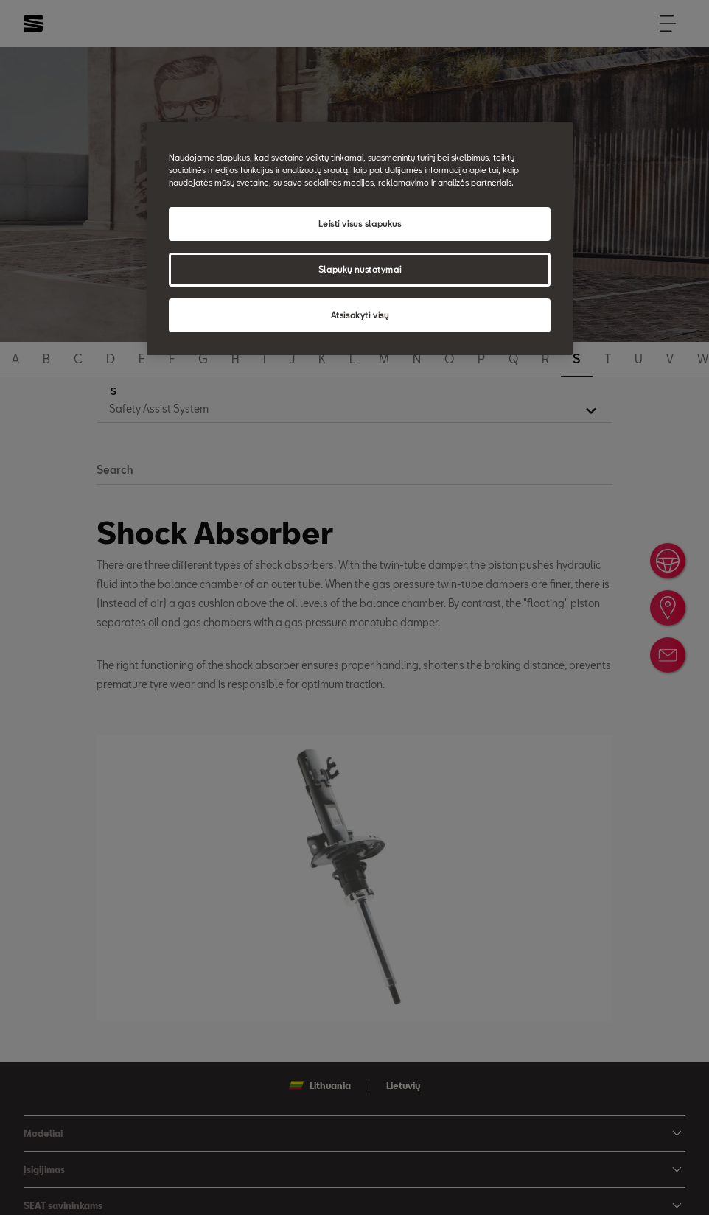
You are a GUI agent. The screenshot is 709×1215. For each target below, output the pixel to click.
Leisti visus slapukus (360, 223)
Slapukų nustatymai (359, 269)
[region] (359, 238)
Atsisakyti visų (360, 315)
